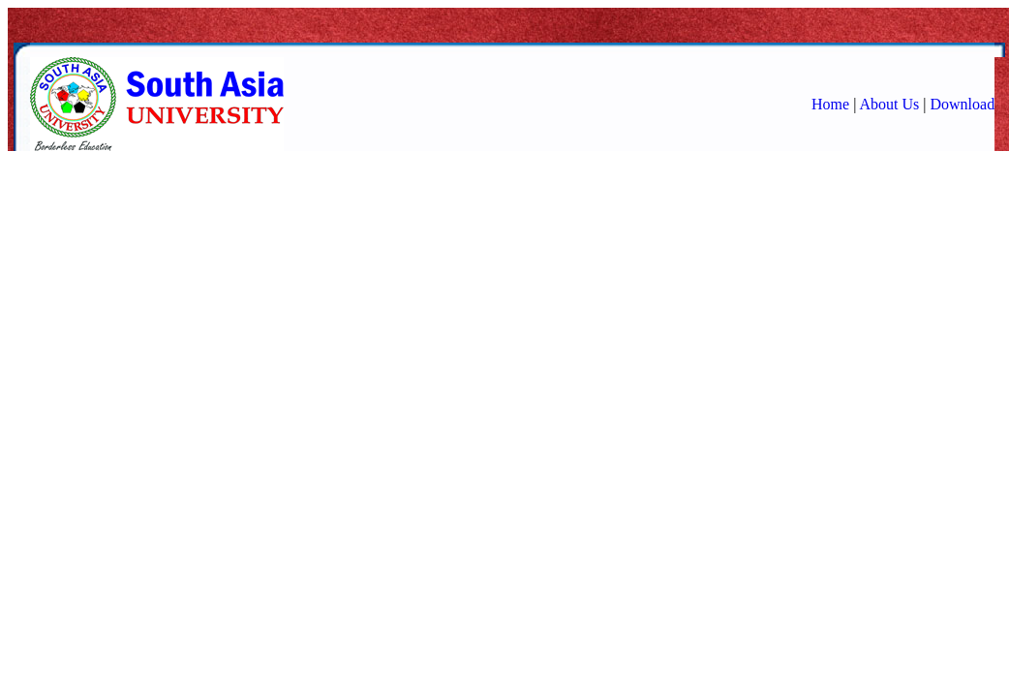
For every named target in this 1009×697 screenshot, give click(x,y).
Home (830, 104)
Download (962, 104)
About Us (889, 104)
